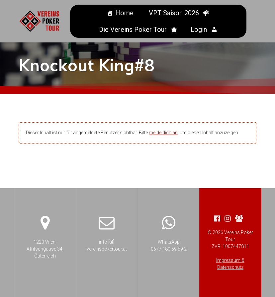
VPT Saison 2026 (175, 13)
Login (200, 29)
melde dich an (163, 132)
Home (125, 13)
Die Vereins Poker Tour (134, 29)
